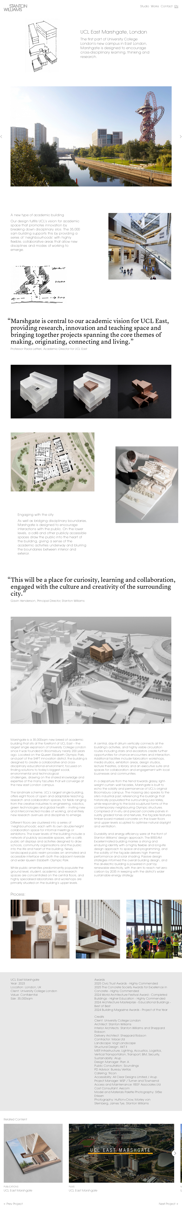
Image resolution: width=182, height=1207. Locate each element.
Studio (144, 6)
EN (176, 6)
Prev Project (13, 1204)
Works (155, 6)
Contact (167, 6)
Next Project (168, 1204)
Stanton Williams (15, 7)
